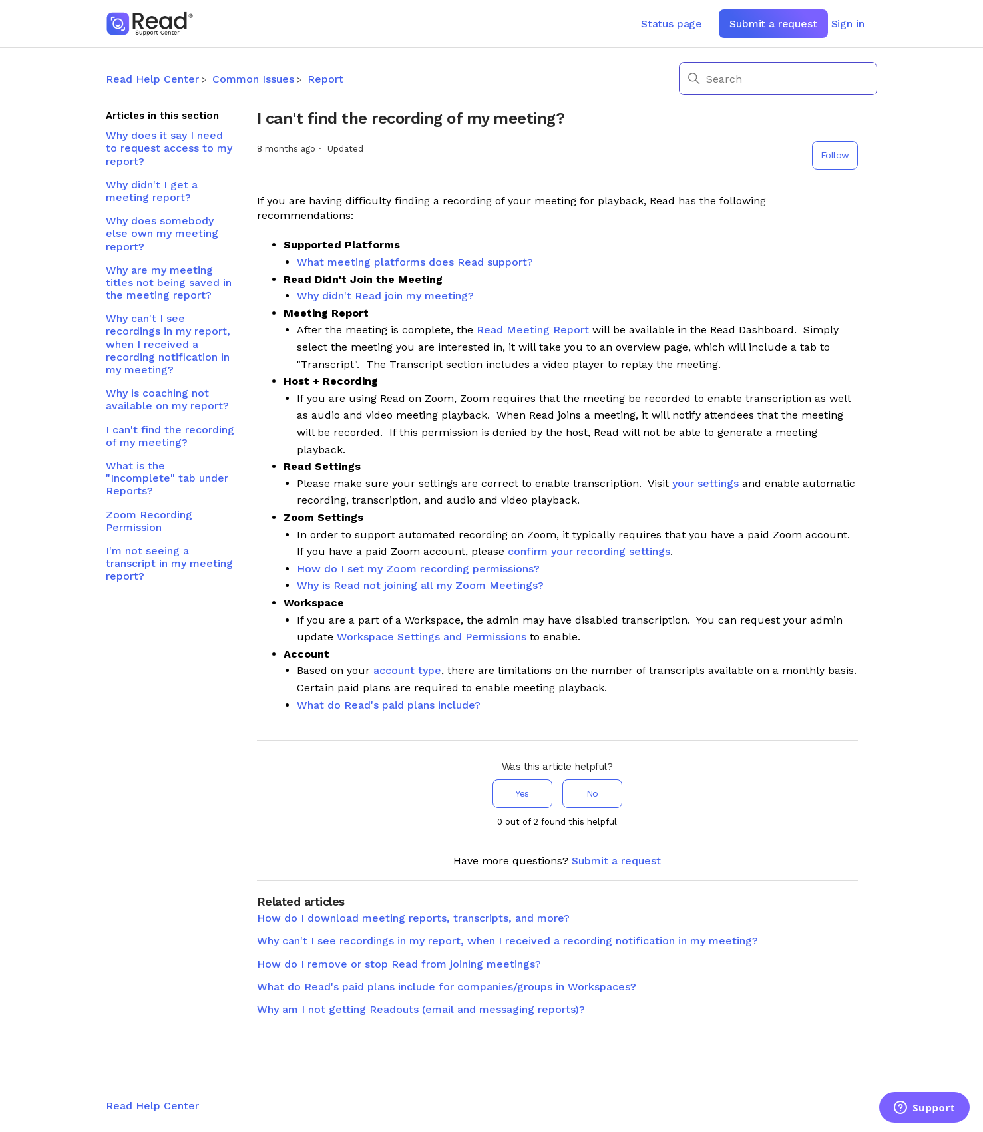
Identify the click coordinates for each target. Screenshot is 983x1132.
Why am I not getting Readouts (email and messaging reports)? (421, 1009)
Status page (671, 23)
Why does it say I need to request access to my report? (169, 148)
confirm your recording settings (589, 551)
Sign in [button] (848, 23)
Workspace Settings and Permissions (431, 636)
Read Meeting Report (533, 329)
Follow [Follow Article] (835, 155)
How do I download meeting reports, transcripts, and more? (413, 918)
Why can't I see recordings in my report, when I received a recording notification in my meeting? (168, 344)
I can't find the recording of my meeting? (170, 436)
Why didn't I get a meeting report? (152, 191)
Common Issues (253, 79)
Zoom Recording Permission (149, 521)
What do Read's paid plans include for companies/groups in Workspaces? (446, 986)
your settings (705, 483)
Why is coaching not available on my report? (167, 399)
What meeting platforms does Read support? (415, 262)
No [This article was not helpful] (592, 793)
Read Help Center (152, 79)
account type (407, 670)
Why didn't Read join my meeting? (385, 295)
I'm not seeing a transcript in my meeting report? (169, 563)
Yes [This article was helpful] (522, 793)
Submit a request (773, 23)
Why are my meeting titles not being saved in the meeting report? (169, 282)
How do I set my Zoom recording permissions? (418, 568)
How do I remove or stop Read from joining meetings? (399, 964)
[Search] (778, 78)
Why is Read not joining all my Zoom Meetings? (420, 585)
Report (325, 79)
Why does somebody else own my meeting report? (162, 233)
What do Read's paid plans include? (389, 705)
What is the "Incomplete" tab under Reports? (167, 478)
